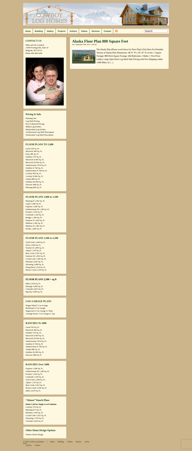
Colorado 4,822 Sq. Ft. (35, 289)
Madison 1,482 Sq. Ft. (34, 223)
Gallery (50, 31)
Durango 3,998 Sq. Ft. (34, 286)
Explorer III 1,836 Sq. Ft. (36, 256)
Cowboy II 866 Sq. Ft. (34, 176)
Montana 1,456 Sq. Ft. (34, 413)
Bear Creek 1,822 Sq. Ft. (35, 253)
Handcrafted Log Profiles (36, 129)
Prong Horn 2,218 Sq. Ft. (36, 267)
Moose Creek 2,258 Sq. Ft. (36, 270)
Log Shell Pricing (33, 121)
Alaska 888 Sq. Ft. (33, 179)
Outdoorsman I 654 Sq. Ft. (36, 165)
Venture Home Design (34, 434)
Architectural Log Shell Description (40, 132)
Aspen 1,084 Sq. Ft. (33, 204)
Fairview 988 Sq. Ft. (34, 185)
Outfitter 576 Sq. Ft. (34, 157)
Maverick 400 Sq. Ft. (34, 151)
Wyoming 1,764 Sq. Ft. (35, 418)
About (87, 442)
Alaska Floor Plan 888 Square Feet (100, 41)
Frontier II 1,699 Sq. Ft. (35, 248)
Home (28, 31)
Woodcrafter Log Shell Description (39, 135)
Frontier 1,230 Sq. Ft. (34, 212)
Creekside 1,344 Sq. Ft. (35, 215)
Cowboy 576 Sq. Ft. (33, 407)
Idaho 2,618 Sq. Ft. (33, 283)
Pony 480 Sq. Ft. (32, 154)
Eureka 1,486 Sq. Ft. (34, 229)
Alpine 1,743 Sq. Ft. (34, 250)
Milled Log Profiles (33, 127)
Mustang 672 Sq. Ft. (34, 410)
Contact (107, 31)
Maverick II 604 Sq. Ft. (35, 160)
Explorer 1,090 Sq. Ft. (34, 206)
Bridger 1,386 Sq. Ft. (34, 217)
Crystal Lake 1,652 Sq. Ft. (36, 415)
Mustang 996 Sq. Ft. (34, 187)
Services (96, 31)
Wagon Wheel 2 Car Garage (37, 305)
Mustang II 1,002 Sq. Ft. (35, 201)
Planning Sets (31, 118)
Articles (73, 31)
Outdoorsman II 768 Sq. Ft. (36, 171)
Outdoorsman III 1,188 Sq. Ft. (37, 209)
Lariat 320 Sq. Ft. (33, 149)
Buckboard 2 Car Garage (35, 308)
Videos (84, 31)
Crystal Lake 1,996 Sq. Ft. (36, 259)
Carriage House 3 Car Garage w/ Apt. (40, 314)
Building (39, 31)
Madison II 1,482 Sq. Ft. (35, 226)
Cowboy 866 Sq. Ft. (33, 173)
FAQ (25, 443)
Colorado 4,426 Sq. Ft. (35, 421)
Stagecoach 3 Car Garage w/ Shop (39, 311)
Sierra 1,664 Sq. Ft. (33, 245)
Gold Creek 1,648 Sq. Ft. (35, 242)
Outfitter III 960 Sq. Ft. (35, 182)
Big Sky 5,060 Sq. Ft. (34, 292)
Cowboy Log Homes (36, 442)
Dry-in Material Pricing (35, 124)
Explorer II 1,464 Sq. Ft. (35, 220)
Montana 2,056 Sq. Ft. (34, 262)
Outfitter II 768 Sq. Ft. (34, 168)
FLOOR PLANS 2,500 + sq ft (41, 279)
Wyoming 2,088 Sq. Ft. (35, 264)
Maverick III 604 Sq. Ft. (35, 162)
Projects (61, 31)
